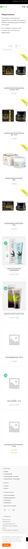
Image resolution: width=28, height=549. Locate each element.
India (22, 267)
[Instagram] (9, 510)
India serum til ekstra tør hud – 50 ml (14, 314)
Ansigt (20, 87)
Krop (21, 132)
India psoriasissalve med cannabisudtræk (14, 269)
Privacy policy (7, 500)
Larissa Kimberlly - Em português (12, 479)
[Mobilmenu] (26, 6)
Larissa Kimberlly (8, 474)
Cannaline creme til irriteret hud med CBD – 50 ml (14, 134)
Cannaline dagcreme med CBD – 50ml (14, 179)
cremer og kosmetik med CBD (12, 87)
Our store (6, 486)
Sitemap (6, 471)
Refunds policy (7, 502)
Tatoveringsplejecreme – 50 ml (14, 357)
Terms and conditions (9, 495)
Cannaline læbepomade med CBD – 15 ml (14, 224)
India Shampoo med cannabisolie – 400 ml (14, 445)
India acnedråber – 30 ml (14, 401)
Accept (6, 545)
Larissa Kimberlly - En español (11, 476)
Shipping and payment (9, 498)
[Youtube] (14, 510)
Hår (12, 443)
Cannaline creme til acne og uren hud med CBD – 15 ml (14, 88)
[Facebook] (5, 510)
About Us (6, 488)
